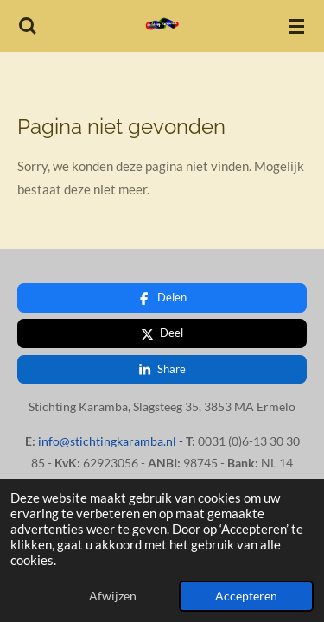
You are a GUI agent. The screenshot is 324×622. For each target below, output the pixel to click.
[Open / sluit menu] (296, 26)
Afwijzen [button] (113, 596)
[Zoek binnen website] (28, 26)
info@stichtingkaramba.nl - (112, 431)
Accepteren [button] (246, 596)
